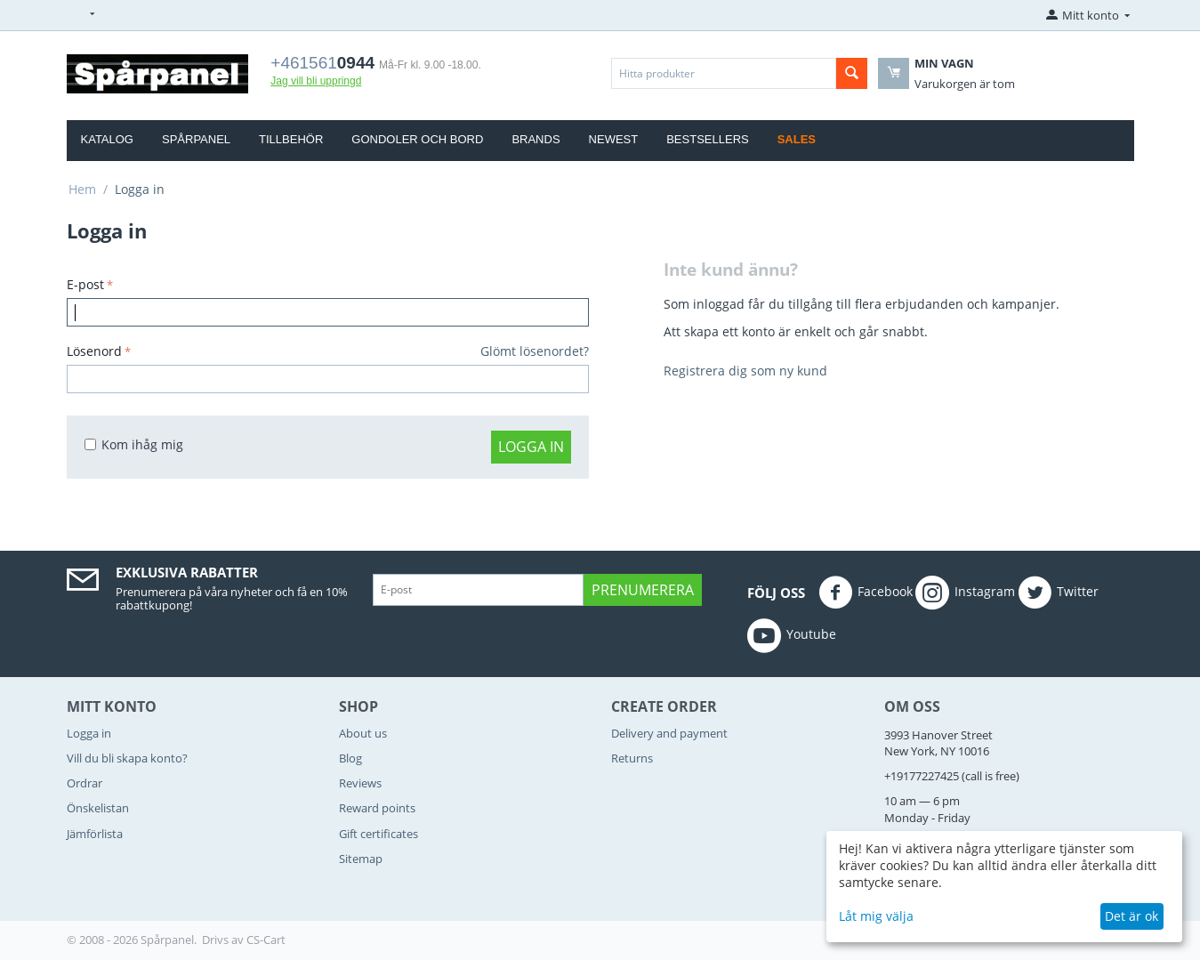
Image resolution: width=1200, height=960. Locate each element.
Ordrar (84, 783)
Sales (796, 139)
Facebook (865, 592)
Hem (82, 189)
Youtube (791, 635)
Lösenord (94, 351)
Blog (350, 758)
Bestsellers (707, 139)
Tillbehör (291, 139)
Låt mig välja (876, 916)
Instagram (965, 592)
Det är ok (1131, 916)
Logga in (531, 446)
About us (363, 733)
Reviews (360, 783)
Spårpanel (196, 139)
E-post (85, 284)
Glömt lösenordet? (534, 351)
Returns (632, 758)
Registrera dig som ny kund (745, 370)
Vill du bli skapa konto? (127, 758)
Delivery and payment (669, 733)
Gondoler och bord (417, 139)
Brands (535, 139)
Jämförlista (95, 834)
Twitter (1058, 592)
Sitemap (361, 859)
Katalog (107, 139)
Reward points (377, 808)
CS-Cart (266, 940)
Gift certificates (378, 834)
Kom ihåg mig (134, 444)
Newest (614, 139)
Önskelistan (98, 808)
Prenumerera (643, 590)
